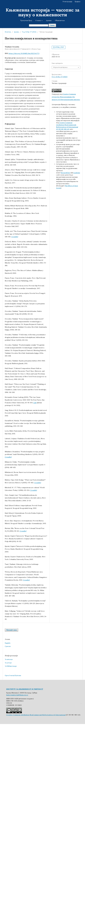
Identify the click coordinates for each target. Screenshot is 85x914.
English (7, 643)
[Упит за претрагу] (38, 25)
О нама (38, 20)
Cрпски (8, 646)
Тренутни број (26, 20)
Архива (48, 20)
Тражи (52, 25)
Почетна (8, 32)
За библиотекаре (11, 666)
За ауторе (8, 663)
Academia (76, 173)
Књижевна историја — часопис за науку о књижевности (42, 12)
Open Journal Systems (13, 675)
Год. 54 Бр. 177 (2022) (29, 32)
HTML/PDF (59, 47)
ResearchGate (65, 173)
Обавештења (60, 20)
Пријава (77, 2)
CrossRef (14, 237)
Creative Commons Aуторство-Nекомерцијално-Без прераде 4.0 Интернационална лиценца (66, 97)
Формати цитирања (60, 67)
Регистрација (67, 2)
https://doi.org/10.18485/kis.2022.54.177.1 (24, 53)
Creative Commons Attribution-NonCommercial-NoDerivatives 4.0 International (35, 715)
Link (35, 403)
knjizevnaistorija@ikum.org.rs (17, 695)
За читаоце (9, 659)
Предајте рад (11, 630)
